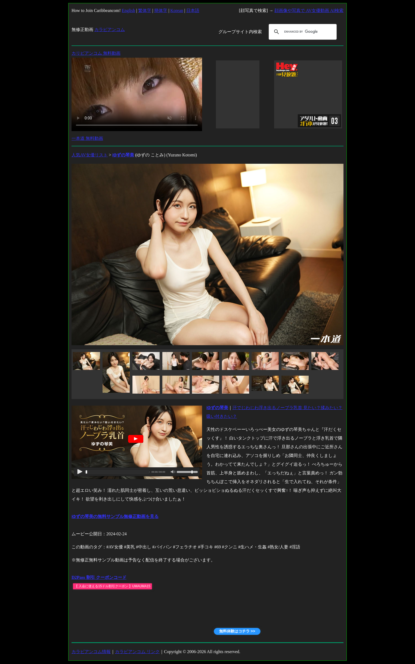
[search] (302, 32)
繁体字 (144, 10)
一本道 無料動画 (87, 138)
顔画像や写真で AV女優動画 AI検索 (308, 10)
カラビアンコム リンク (137, 651)
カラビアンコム (109, 29)
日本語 (192, 10)
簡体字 (160, 10)
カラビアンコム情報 (91, 651)
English (128, 10)
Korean (176, 10)
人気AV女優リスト (90, 155)
